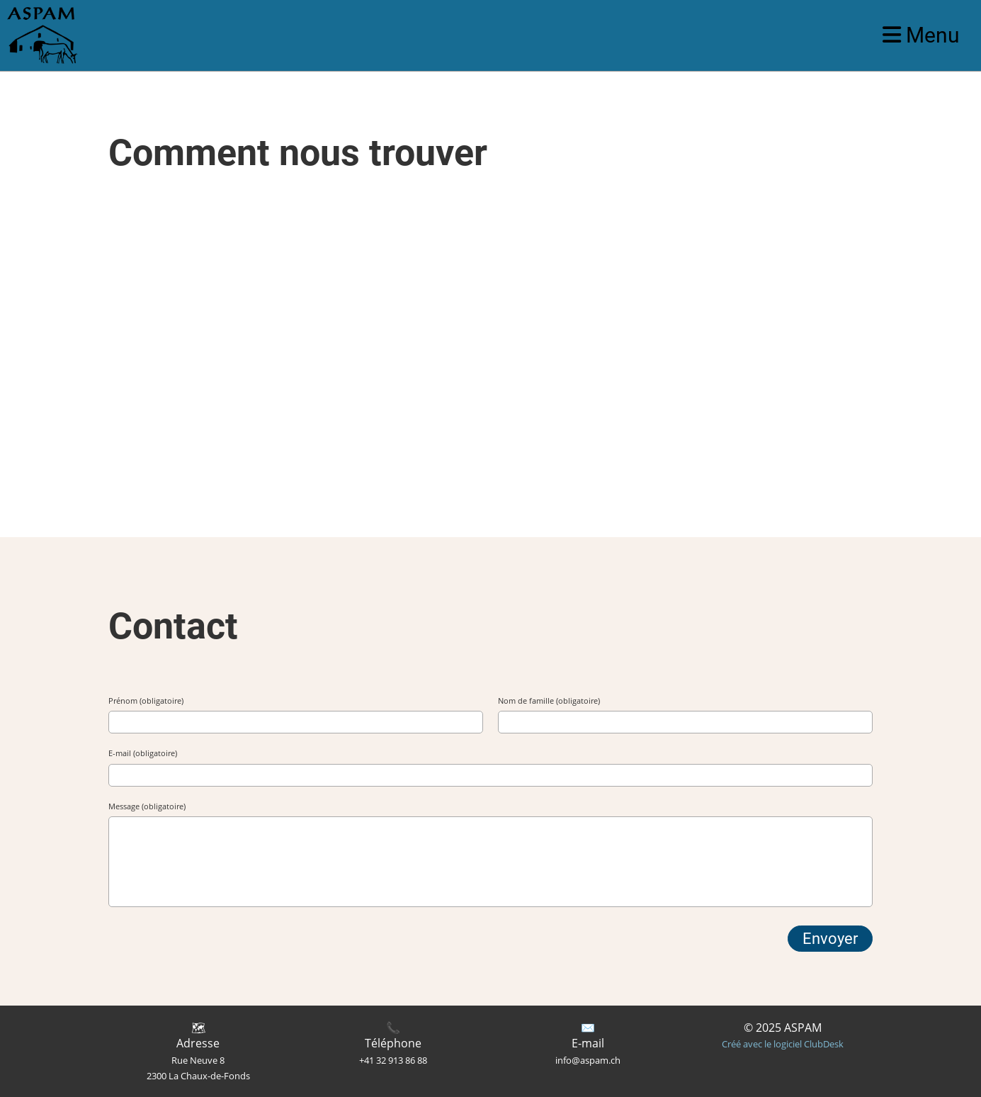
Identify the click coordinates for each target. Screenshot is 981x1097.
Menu (921, 35)
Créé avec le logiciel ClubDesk (783, 1043)
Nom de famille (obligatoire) (549, 700)
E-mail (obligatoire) (142, 753)
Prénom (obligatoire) (145, 700)
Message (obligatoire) (147, 806)
